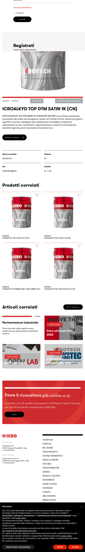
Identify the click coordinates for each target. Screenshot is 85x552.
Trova (14, 414)
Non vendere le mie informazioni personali (19, 531)
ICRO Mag (46, 464)
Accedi (22, 36)
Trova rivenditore (50, 468)
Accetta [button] (75, 547)
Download (47, 488)
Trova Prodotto (50, 452)
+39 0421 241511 (9, 463)
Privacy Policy (49, 500)
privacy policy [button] (66, 536)
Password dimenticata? (22, 24)
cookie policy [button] (21, 518)
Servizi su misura (50, 460)
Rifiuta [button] (60, 547)
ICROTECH (46, 444)
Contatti (46, 492)
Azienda (46, 472)
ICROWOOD (47, 440)
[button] (82, 506)
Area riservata (48, 496)
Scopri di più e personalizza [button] (18, 547)
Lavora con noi (49, 484)
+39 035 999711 (9, 450)
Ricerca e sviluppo (51, 476)
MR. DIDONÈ (47, 448)
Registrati (22, 162)
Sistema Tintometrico (52, 456)
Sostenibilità (48, 480)
